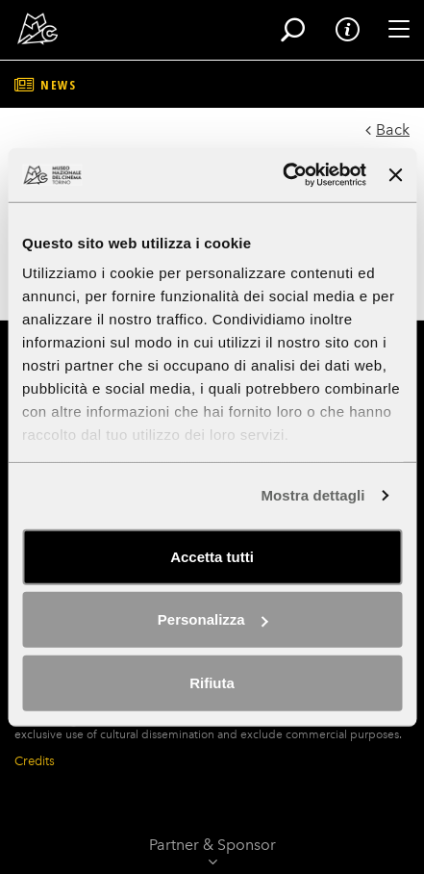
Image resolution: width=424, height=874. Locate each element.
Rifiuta (212, 682)
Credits (34, 761)
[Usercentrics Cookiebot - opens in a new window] (282, 175)
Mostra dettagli (312, 495)
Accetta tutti (212, 556)
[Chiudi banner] (395, 175)
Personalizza (213, 619)
